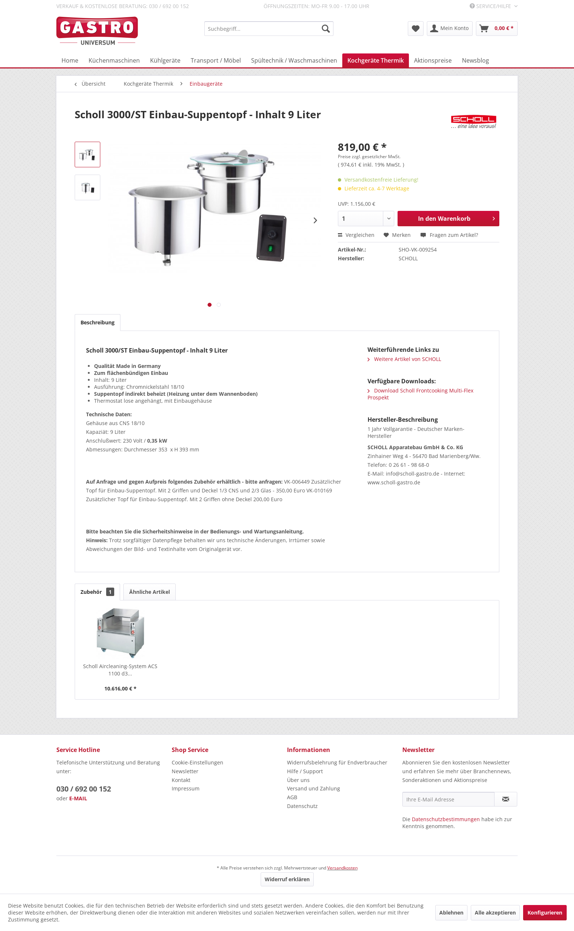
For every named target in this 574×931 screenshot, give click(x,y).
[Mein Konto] (450, 28)
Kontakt (181, 780)
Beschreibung (98, 322)
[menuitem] (268, 28)
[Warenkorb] (497, 28)
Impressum (186, 788)
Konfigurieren (545, 912)
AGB (292, 797)
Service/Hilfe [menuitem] (491, 6)
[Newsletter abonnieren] (505, 799)
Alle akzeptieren (495, 912)
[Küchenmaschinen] (114, 60)
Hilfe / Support (305, 771)
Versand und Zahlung (313, 788)
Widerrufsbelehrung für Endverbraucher (337, 762)
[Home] (69, 60)
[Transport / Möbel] (216, 60)
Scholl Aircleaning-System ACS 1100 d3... (120, 670)
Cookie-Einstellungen (197, 762)
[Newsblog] (475, 60)
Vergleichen (356, 234)
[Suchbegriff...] (268, 28)
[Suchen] (325, 28)
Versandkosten (342, 868)
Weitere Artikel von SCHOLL (404, 358)
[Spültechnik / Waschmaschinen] (294, 60)
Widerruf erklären (287, 879)
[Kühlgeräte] (165, 60)
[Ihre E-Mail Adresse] (448, 799)
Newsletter (185, 771)
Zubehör (97, 591)
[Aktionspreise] (433, 60)
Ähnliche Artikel (149, 591)
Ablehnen (451, 912)
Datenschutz (302, 805)
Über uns (298, 780)
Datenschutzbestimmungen (446, 819)
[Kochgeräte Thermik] (375, 60)
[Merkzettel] (416, 28)
